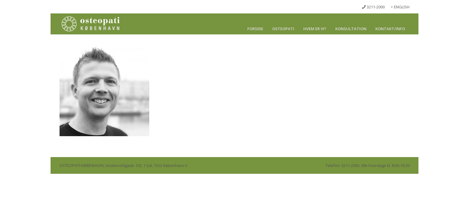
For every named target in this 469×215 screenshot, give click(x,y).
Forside (255, 28)
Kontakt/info (390, 28)
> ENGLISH (400, 7)
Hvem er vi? (314, 28)
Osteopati (283, 28)
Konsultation (350, 28)
